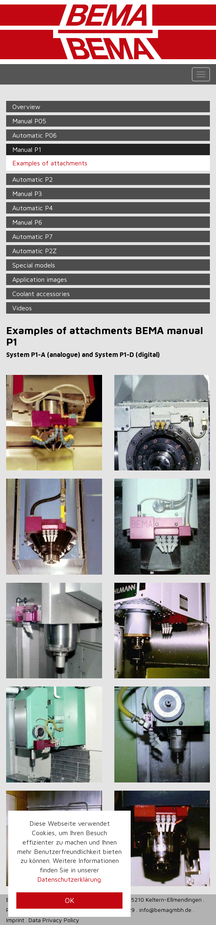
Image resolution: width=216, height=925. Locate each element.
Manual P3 (27, 193)
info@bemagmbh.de (165, 909)
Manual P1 (26, 149)
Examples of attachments (49, 163)
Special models (33, 265)
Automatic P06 (34, 135)
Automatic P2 (32, 179)
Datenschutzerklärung (69, 879)
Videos (22, 308)
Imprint (15, 919)
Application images (39, 279)
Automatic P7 (32, 236)
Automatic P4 (32, 208)
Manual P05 (29, 121)
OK (69, 900)
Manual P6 (27, 222)
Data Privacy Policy (54, 919)
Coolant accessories (41, 293)
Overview (26, 106)
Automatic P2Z (34, 250)
